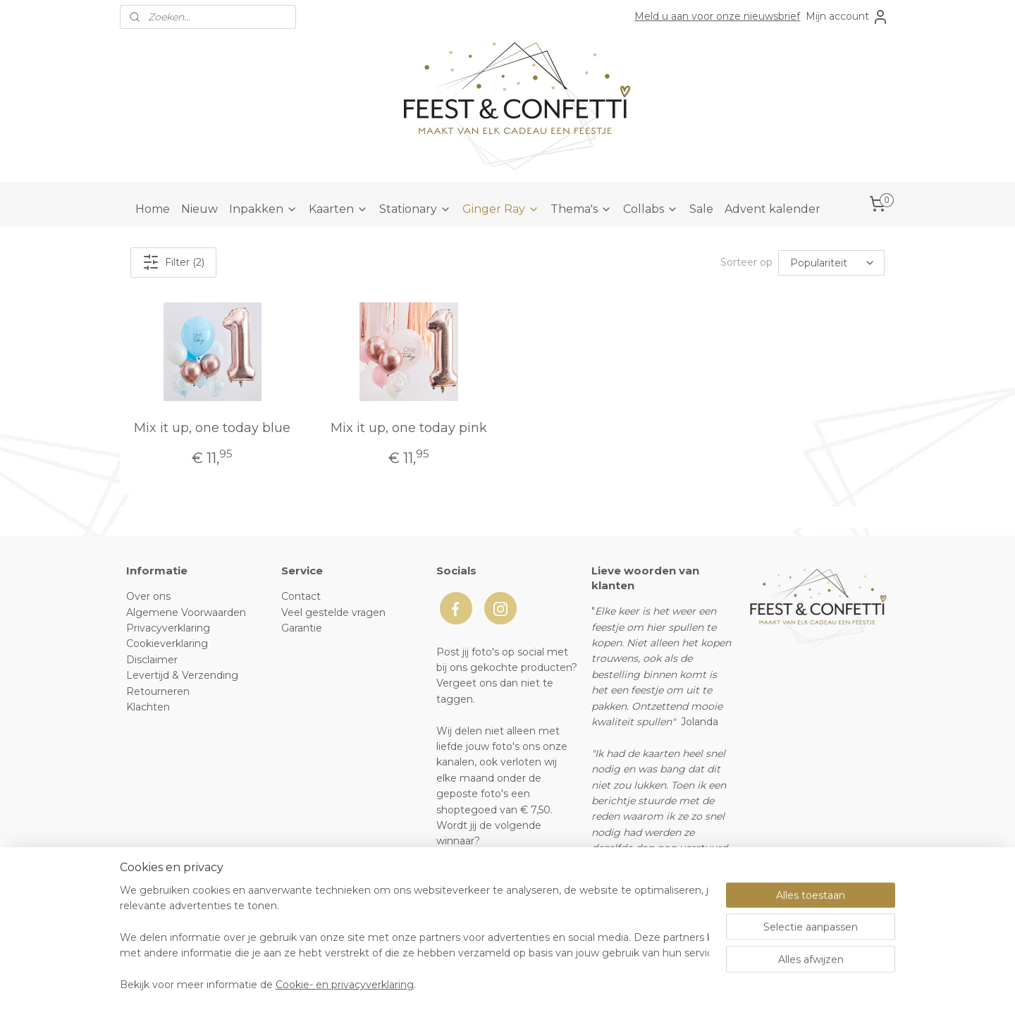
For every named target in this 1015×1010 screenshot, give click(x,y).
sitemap (457, 984)
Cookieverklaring (167, 643)
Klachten (148, 707)
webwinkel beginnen (536, 984)
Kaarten (338, 209)
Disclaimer (152, 659)
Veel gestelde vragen (333, 612)
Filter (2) (173, 262)
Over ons (148, 596)
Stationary (415, 209)
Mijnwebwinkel (659, 984)
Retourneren (158, 691)
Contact (301, 596)
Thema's (581, 209)
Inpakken (263, 209)
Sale (701, 209)
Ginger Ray (500, 209)
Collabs (650, 209)
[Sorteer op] (831, 262)
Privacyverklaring (168, 628)
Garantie (301, 628)
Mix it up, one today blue (212, 428)
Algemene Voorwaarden (186, 612)
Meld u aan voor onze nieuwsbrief (717, 16)
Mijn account (847, 16)
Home (152, 209)
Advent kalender (772, 209)
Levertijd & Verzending (182, 675)
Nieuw (199, 209)
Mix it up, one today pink (409, 428)
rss (483, 984)
